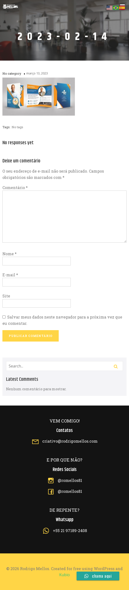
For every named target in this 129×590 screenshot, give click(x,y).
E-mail (10, 274)
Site (6, 295)
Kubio (64, 574)
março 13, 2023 (37, 73)
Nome (9, 253)
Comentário (15, 187)
